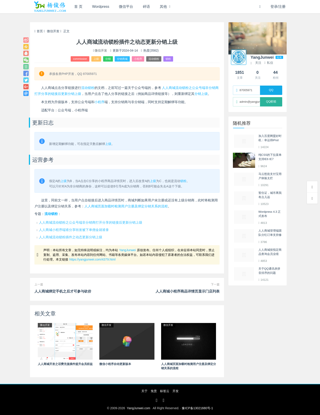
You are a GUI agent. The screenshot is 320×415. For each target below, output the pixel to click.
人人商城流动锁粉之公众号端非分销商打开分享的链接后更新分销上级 (90, 222)
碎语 (146, 6)
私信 (268, 62)
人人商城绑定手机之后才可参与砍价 (62, 291)
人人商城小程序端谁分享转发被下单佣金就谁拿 (74, 230)
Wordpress (100, 6)
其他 (163, 6)
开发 (175, 391)
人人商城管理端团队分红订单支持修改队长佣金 (270, 235)
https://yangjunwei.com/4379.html (92, 259)
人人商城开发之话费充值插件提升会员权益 (65, 364)
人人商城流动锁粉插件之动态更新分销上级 (70, 237)
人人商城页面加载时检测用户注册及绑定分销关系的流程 (126, 206)
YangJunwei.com (138, 408)
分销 (108, 58)
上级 (96, 58)
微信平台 (126, 6)
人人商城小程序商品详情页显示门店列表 (188, 291)
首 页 (78, 6)
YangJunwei (127, 250)
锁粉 (168, 58)
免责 (154, 391)
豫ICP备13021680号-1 (197, 408)
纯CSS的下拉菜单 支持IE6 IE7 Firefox (270, 159)
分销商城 (122, 58)
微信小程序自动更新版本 (115, 364)
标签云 (164, 391)
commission (80, 58)
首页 (38, 31)
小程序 (138, 58)
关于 (144, 391)
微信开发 (53, 31)
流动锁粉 (153, 58)
